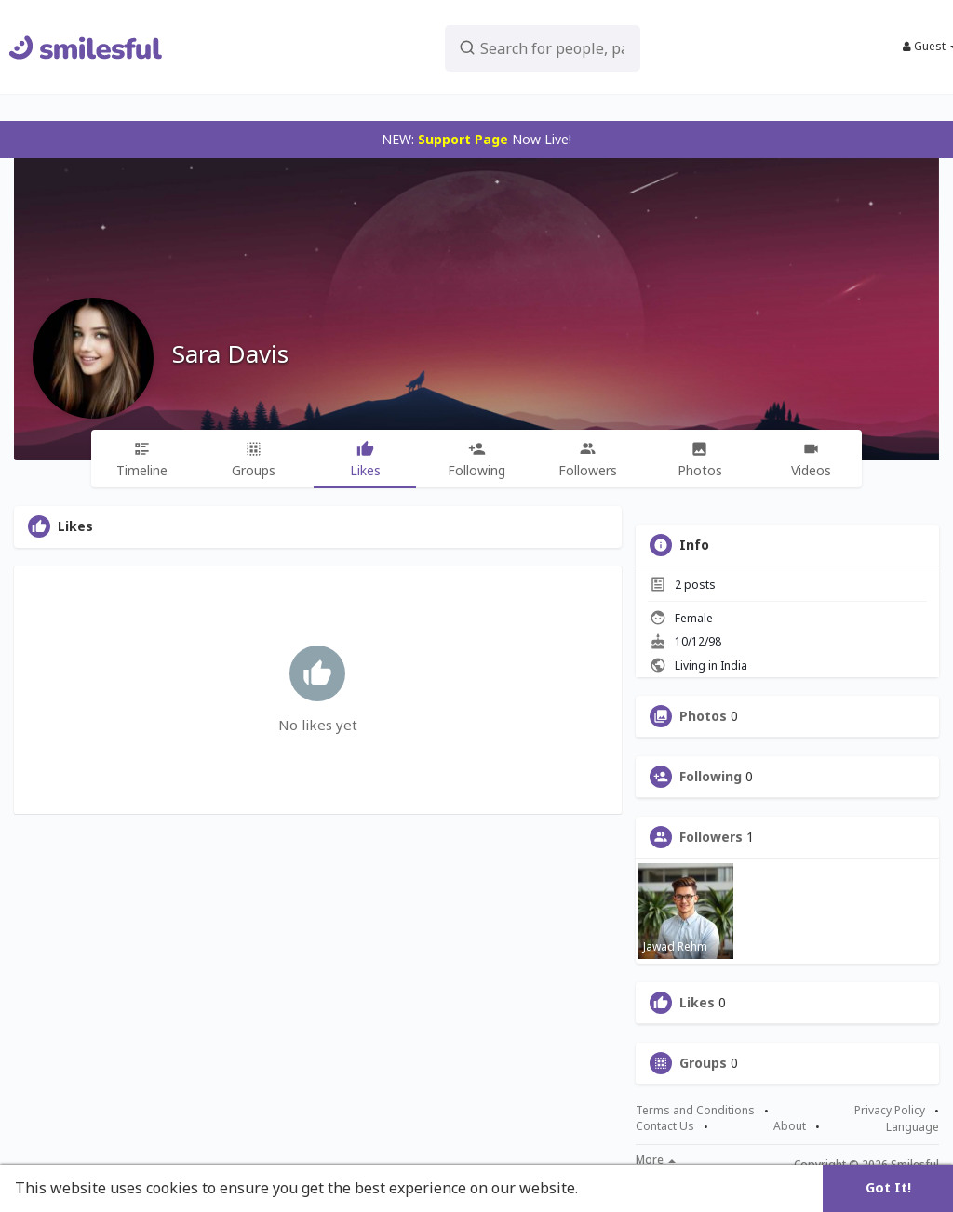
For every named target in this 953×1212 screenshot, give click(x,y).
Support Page (463, 139)
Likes (697, 1002)
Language (912, 1127)
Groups (703, 1063)
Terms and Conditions (695, 1110)
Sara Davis (230, 353)
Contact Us (665, 1126)
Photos (703, 716)
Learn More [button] (625, 1188)
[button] (547, 47)
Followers (711, 837)
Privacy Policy (889, 1110)
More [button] (656, 1159)
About (789, 1126)
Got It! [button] (888, 1187)
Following (710, 776)
